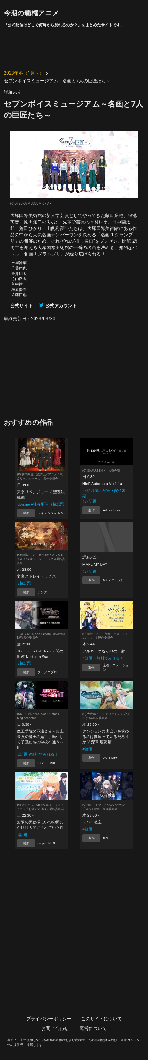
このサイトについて (101, 1018)
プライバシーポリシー (49, 1018)
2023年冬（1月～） (24, 73)
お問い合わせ (54, 1028)
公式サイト (21, 305)
